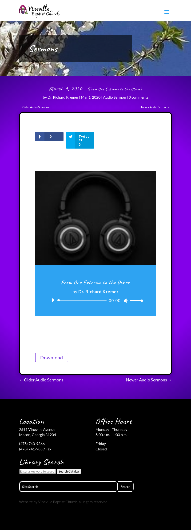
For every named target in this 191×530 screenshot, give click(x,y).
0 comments (138, 97)
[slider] (82, 300)
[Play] (53, 300)
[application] (95, 300)
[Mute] (126, 301)
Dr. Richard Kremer (63, 97)
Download (51, 357)
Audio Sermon (114, 97)
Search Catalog (69, 471)
